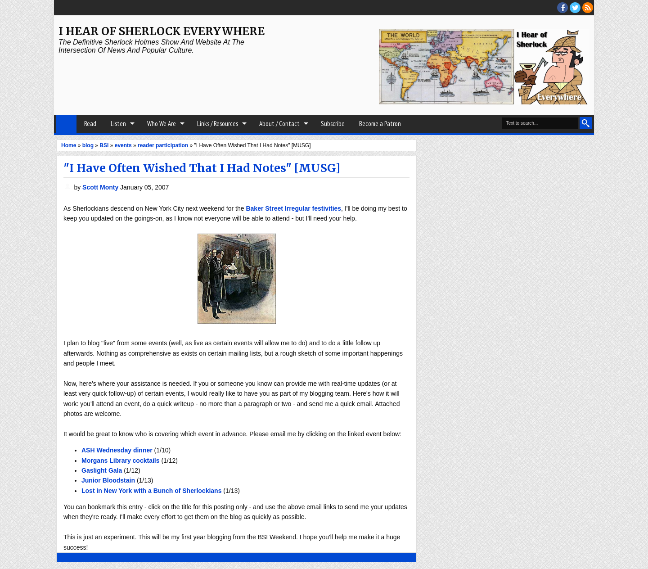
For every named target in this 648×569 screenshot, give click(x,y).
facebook (562, 7)
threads (575, 7)
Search (586, 123)
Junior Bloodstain (108, 480)
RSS (587, 7)
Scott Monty (101, 187)
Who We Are (161, 123)
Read (90, 123)
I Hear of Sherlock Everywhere (161, 31)
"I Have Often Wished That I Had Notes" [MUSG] (201, 168)
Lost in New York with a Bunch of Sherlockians (151, 490)
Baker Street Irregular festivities (293, 208)
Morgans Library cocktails (120, 460)
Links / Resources (217, 123)
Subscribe (333, 123)
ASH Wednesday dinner (117, 450)
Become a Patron (380, 123)
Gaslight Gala (101, 470)
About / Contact (279, 123)
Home (66, 124)
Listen (118, 123)
